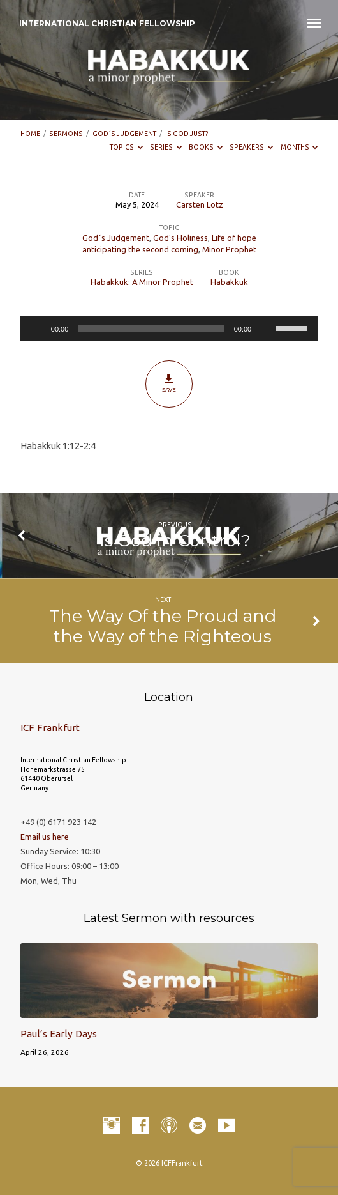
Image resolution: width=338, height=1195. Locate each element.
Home (30, 133)
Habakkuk (229, 281)
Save (169, 383)
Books (206, 147)
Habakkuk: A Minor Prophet (142, 281)
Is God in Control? (175, 540)
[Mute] (265, 328)
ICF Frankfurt (50, 727)
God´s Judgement (124, 133)
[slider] (150, 328)
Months (299, 147)
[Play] (37, 328)
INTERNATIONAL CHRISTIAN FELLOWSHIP (107, 23)
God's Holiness (180, 237)
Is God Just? (187, 133)
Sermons (66, 133)
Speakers (251, 147)
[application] (169, 328)
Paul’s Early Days (58, 1033)
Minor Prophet (229, 249)
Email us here (44, 836)
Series (166, 147)
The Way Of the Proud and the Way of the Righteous (162, 626)
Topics (126, 147)
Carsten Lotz (199, 204)
